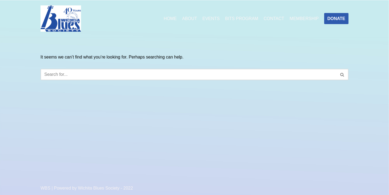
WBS (45, 188)
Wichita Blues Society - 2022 (105, 188)
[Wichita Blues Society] (61, 18)
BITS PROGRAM (241, 18)
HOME (170, 18)
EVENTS (211, 18)
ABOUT (189, 18)
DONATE (336, 18)
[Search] (188, 74)
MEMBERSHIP (304, 18)
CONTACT (274, 18)
